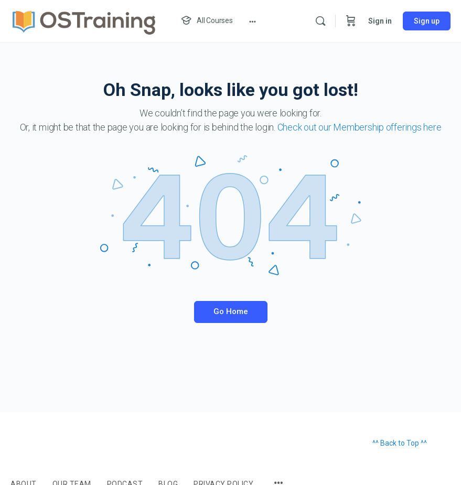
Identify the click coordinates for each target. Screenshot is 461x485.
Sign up (426, 21)
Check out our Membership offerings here (359, 127)
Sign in (380, 21)
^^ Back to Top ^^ (399, 443)
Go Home (230, 311)
